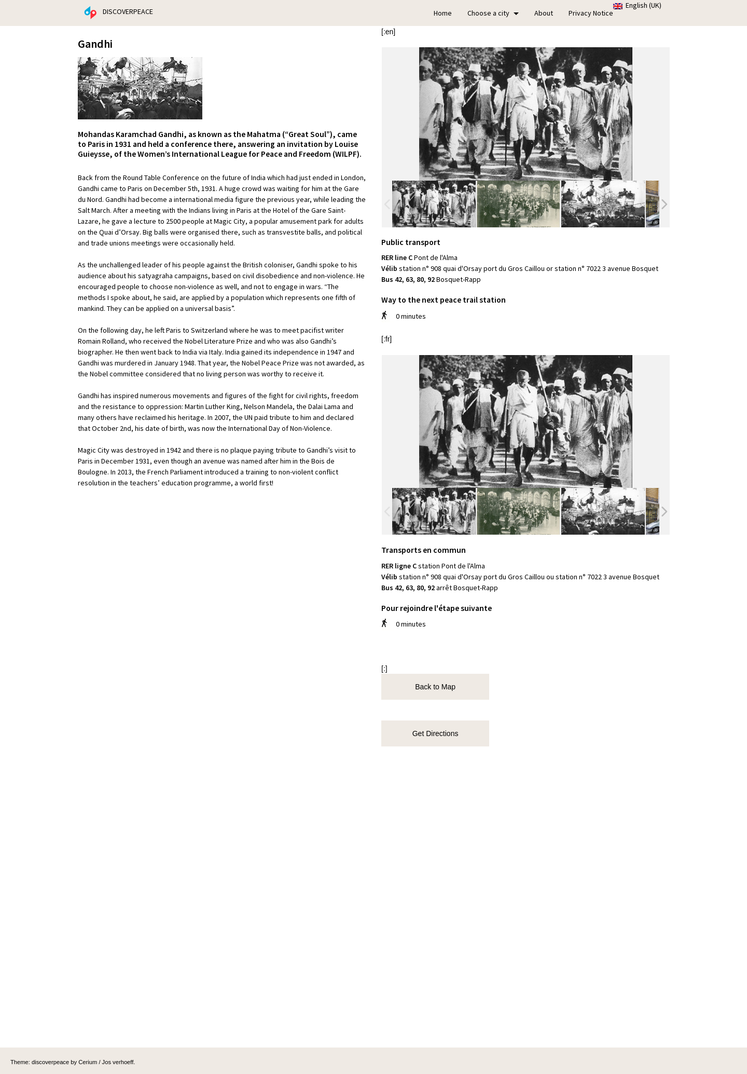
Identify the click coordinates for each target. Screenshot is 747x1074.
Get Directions (433, 733)
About (543, 13)
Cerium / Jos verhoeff (105, 1062)
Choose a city (493, 13)
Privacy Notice (591, 13)
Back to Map (433, 687)
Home (443, 13)
